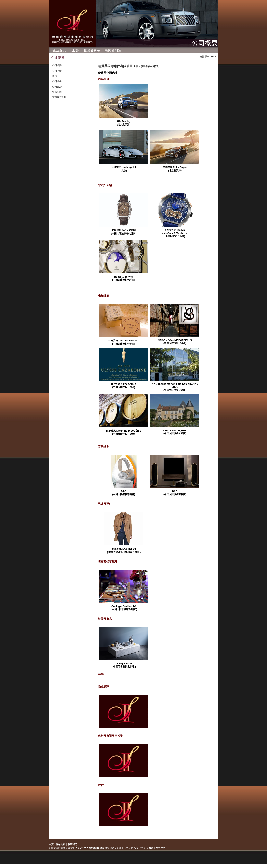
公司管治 (57, 86)
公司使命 (57, 70)
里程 (54, 76)
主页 (51, 844)
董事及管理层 (59, 97)
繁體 (201, 56)
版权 (151, 848)
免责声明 (160, 848)
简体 (207, 56)
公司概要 (57, 65)
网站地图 (60, 844)
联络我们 (72, 844)
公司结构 (57, 81)
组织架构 (57, 92)
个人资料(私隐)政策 (94, 848)
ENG (213, 56)
